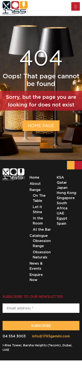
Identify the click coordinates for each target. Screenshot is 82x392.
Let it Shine (37, 209)
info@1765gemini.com (51, 336)
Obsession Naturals (42, 254)
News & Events (36, 265)
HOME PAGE (41, 125)
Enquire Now (36, 277)
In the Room (38, 220)
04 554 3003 (14, 336)
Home (34, 177)
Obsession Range (42, 243)
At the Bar (42, 229)
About (35, 183)
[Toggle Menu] (75, 6)
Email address (20, 308)
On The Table (39, 198)
